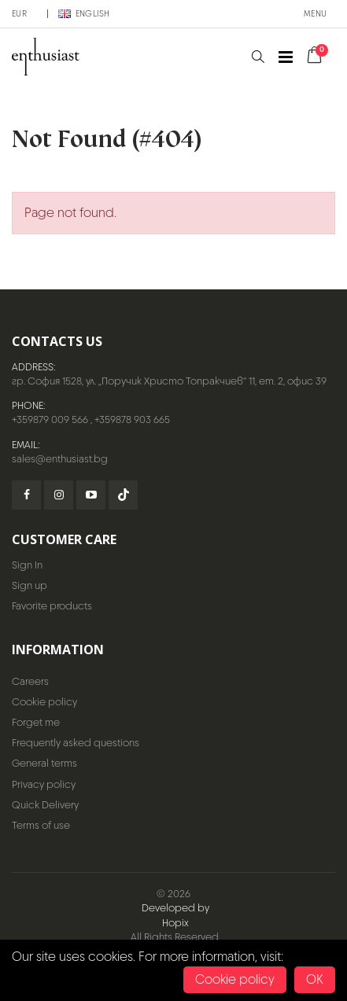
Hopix (175, 922)
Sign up (29, 585)
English (84, 13)
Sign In (27, 565)
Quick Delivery (45, 804)
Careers (30, 681)
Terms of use (41, 825)
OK (314, 979)
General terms (44, 763)
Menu (315, 13)
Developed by (175, 908)
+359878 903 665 (132, 419)
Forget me (36, 722)
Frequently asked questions (75, 742)
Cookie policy (44, 701)
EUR (19, 13)
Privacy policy (44, 784)
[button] (258, 57)
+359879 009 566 (50, 419)
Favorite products (52, 606)
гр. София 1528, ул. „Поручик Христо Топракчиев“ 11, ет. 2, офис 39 (169, 381)
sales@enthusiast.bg (60, 459)
